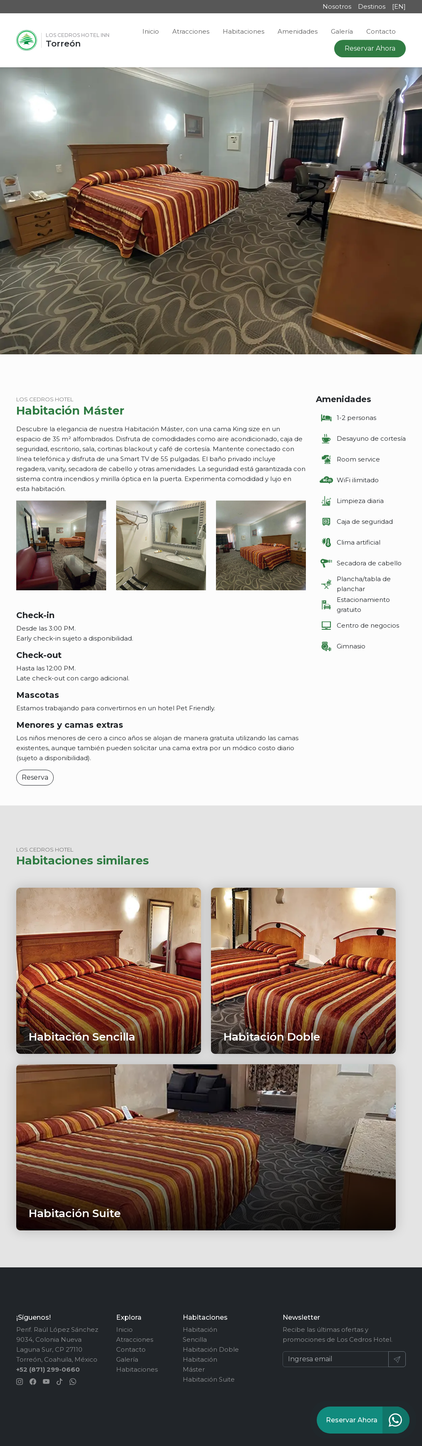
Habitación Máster (200, 1364)
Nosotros (337, 6)
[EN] (399, 6)
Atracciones (190, 31)
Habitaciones (243, 31)
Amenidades (298, 31)
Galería (342, 31)
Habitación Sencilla (200, 1334)
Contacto (381, 31)
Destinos (371, 6)
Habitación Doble (211, 1349)
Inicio (150, 31)
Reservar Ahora (370, 48)
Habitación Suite (209, 1379)
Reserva (35, 777)
